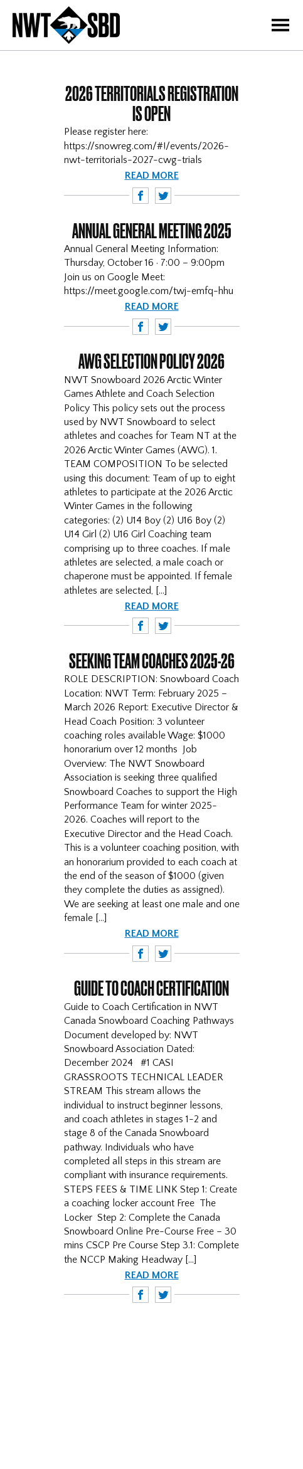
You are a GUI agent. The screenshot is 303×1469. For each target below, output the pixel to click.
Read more (152, 175)
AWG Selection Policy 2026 (151, 361)
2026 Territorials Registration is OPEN (151, 103)
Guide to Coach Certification (151, 988)
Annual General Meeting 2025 (151, 230)
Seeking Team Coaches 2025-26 (152, 661)
